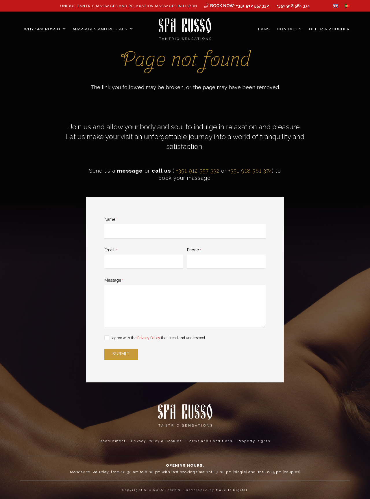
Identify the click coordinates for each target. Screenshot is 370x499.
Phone (194, 250)
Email (110, 250)
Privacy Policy (148, 338)
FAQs (264, 29)
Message (113, 280)
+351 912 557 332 (197, 171)
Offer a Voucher (329, 29)
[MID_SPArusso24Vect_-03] (185, 28)
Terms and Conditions (209, 441)
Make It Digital (232, 490)
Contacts (289, 29)
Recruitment (113, 441)
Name (111, 219)
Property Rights (254, 441)
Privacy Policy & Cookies (156, 441)
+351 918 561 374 (250, 171)
